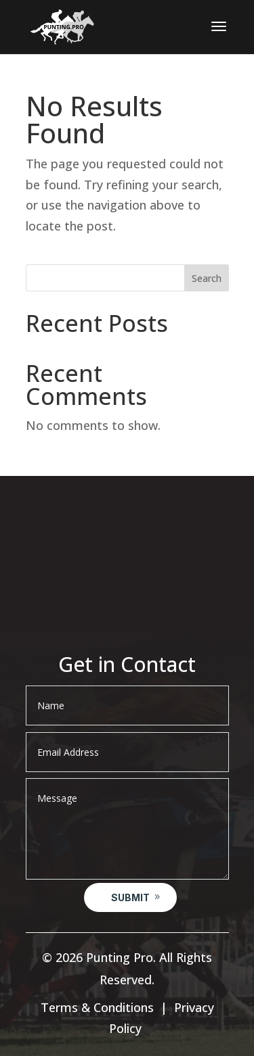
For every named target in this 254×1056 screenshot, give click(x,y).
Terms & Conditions (97, 1007)
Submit (130, 897)
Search (206, 278)
